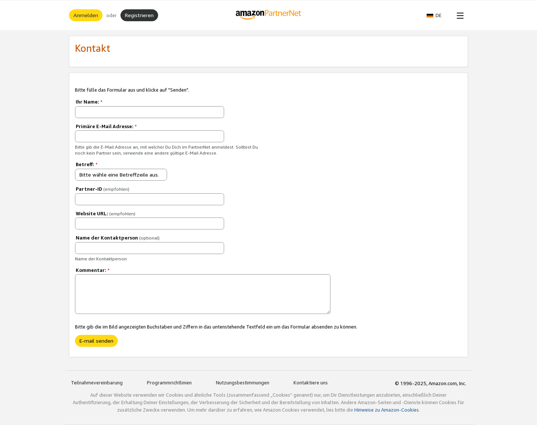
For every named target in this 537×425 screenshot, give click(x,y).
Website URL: (105, 213)
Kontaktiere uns (310, 383)
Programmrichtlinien (169, 383)
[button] (437, 15)
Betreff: (87, 164)
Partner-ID (102, 189)
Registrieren (139, 15)
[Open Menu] (458, 15)
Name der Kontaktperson (118, 238)
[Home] (268, 15)
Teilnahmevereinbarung (97, 383)
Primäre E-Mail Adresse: (106, 126)
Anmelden (85, 15)
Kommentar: (93, 270)
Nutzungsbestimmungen (242, 383)
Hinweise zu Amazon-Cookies (386, 410)
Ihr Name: (89, 102)
